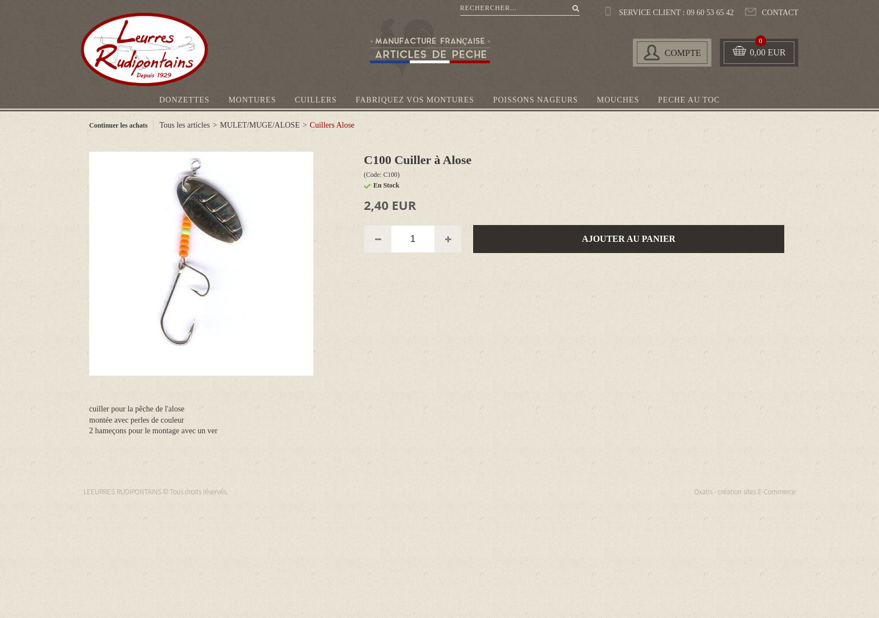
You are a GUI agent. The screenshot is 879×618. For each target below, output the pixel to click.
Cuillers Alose (332, 125)
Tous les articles (184, 125)
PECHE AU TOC (689, 100)
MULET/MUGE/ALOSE (259, 125)
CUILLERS (316, 100)
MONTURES (252, 100)
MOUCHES (618, 100)
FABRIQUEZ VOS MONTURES (415, 100)
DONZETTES (184, 100)
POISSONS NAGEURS (535, 100)
